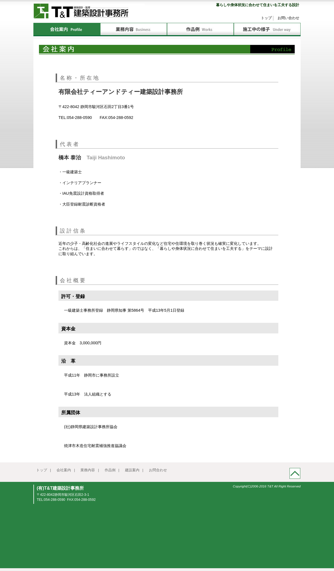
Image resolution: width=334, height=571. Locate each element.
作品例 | (112, 470)
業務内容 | (89, 470)
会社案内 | (66, 470)
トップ (266, 18)
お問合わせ (158, 470)
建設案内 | (134, 470)
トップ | (43, 470)
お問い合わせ (288, 18)
